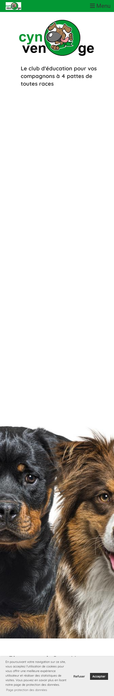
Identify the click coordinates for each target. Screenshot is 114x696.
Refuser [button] (79, 676)
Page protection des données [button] (26, 690)
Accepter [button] (98, 676)
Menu (100, 6)
